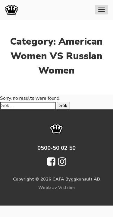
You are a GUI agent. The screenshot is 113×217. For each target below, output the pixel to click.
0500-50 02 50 (56, 148)
